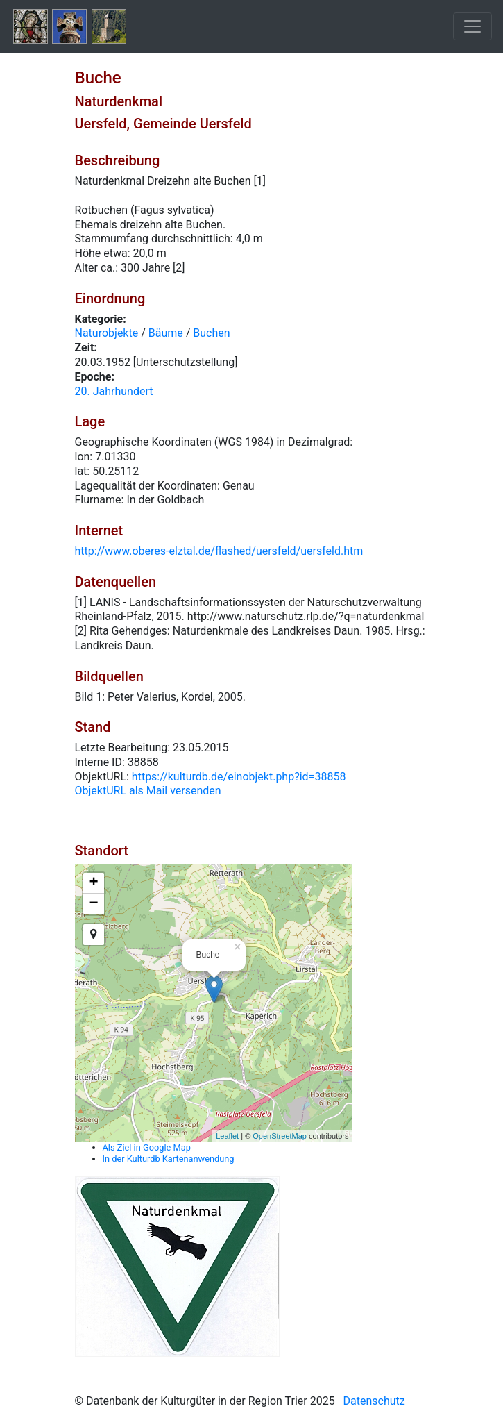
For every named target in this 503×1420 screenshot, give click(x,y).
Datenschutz (374, 1401)
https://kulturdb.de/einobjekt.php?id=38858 (239, 776)
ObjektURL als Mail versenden (148, 790)
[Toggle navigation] (472, 26)
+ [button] (93, 883)
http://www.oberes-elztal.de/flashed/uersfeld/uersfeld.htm (219, 551)
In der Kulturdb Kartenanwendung (169, 1158)
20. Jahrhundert (114, 391)
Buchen (211, 333)
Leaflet (227, 1136)
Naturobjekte (107, 333)
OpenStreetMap (280, 1136)
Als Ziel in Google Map (147, 1147)
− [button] (93, 904)
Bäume (165, 333)
